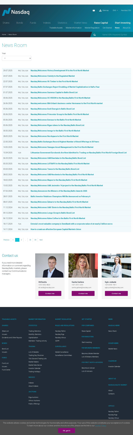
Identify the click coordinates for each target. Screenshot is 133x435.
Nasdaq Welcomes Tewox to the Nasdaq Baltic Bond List (55, 169)
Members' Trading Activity (38, 341)
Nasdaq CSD (126, 10)
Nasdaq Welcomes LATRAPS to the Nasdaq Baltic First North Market (60, 164)
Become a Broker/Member (90, 353)
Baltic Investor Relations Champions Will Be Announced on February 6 (60, 196)
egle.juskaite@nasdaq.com (114, 287)
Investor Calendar (34, 368)
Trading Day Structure (36, 355)
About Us (126, 28)
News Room (112, 331)
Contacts (111, 394)
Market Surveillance (61, 352)
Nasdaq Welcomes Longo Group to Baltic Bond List (53, 213)
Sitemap (104, 10)
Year (4, 53)
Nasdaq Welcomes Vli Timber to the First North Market (54, 81)
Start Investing (122, 22)
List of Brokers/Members (90, 357)
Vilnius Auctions (34, 400)
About (110, 390)
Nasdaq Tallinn (60, 331)
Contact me (50, 293)
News (117, 28)
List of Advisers (87, 371)
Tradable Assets (56, 28)
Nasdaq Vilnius (60, 338)
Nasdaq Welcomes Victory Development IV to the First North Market (60, 70)
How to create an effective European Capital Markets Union (56, 229)
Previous (6, 240)
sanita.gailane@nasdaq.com (81, 287)
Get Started (107, 28)
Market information (74, 28)
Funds (33, 22)
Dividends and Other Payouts (12, 338)
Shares (6, 22)
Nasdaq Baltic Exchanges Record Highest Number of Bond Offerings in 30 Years (65, 142)
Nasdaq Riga (59, 334)
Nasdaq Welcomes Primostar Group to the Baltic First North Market (60, 114)
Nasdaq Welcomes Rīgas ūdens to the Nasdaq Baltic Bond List (57, 125)
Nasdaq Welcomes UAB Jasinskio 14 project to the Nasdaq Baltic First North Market (67, 185)
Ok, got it (66, 431)
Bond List (5, 349)
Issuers (4, 334)
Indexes (47, 22)
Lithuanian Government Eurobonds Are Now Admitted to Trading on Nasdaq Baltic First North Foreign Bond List (79, 153)
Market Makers (34, 362)
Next (41, 240)
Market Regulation (92, 28)
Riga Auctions (33, 397)
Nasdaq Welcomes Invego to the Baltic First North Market (55, 131)
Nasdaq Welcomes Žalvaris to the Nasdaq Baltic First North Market (59, 202)
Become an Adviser (88, 368)
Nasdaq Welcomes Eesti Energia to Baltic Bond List (53, 109)
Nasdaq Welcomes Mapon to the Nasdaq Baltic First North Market (59, 180)
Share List (5, 331)
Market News (80, 22)
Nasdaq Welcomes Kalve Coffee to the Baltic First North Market (58, 218)
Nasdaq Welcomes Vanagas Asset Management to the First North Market (62, 147)
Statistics (62, 22)
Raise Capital (101, 22)
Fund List (5, 363)
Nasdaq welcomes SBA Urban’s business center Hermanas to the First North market (67, 103)
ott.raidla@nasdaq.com (46, 287)
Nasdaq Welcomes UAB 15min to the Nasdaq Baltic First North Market (61, 207)
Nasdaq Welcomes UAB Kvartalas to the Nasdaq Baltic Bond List (58, 158)
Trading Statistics (35, 331)
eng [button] (114, 10)
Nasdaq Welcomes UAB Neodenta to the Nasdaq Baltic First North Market (62, 175)
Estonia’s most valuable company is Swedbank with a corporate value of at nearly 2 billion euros (71, 224)
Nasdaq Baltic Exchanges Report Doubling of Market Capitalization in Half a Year (65, 87)
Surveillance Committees (63, 355)
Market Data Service (35, 365)
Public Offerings (34, 404)
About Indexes (33, 386)
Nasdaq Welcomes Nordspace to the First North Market (55, 136)
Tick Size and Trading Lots (38, 359)
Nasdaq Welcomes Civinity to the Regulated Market (53, 76)
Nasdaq (15, 12)
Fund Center (6, 370)
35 (30, 240)
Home (4, 34)
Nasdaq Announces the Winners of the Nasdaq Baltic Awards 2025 (59, 191)
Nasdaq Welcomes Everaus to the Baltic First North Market (56, 120)
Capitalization (33, 338)
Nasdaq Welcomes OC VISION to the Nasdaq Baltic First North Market (60, 98)
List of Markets (34, 352)
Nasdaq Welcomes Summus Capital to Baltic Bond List (54, 92)
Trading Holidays (34, 372)
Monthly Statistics (35, 334)
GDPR (57, 341)
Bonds (19, 22)
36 (35, 240)
